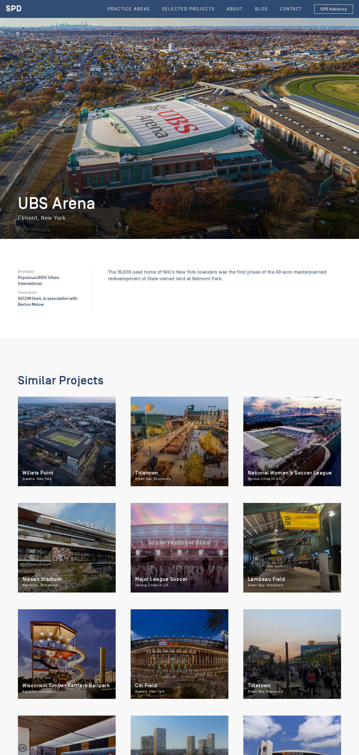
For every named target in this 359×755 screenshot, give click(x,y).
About (235, 9)
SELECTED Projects (188, 9)
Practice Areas (129, 9)
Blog (261, 9)
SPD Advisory (333, 9)
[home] (14, 9)
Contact (291, 9)
